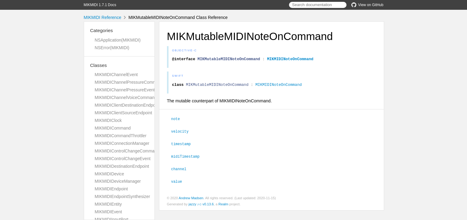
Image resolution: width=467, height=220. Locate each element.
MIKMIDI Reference (102, 17)
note (178, 120)
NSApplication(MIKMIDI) (118, 40)
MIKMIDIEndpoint (111, 188)
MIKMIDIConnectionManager (122, 143)
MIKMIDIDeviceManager (118, 181)
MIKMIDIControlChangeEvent (123, 158)
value (179, 181)
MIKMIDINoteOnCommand (290, 59)
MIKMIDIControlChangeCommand (127, 150)
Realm (223, 204)
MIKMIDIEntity (108, 204)
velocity (182, 132)
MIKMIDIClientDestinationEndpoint (127, 105)
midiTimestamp (188, 157)
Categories (101, 30)
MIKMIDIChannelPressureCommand (129, 82)
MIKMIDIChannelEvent (116, 74)
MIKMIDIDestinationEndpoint (122, 166)
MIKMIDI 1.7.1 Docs (100, 5)
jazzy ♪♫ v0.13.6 (200, 204)
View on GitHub (367, 5)
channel (181, 169)
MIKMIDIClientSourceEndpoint (123, 112)
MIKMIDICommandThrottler (120, 135)
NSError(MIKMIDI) (112, 47)
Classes (98, 65)
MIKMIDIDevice (109, 173)
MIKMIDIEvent (108, 211)
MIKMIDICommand (113, 128)
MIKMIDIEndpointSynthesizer (122, 196)
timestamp (183, 144)
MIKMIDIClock (108, 120)
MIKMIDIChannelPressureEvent (125, 89)
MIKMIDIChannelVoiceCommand (126, 97)
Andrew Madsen (191, 198)
